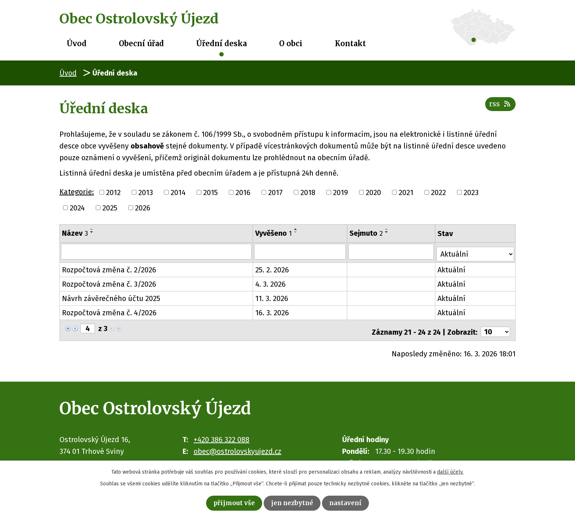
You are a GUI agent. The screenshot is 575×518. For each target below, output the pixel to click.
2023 (471, 192)
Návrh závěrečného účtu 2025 (111, 296)
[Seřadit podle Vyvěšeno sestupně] (296, 232)
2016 (242, 192)
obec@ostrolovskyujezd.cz (237, 445)
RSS (499, 107)
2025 (109, 207)
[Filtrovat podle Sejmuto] (392, 251)
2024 (77, 207)
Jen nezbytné (293, 502)
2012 (113, 192)
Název (75, 233)
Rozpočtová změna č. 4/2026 (109, 310)
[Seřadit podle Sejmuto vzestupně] (388, 229)
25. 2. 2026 (272, 267)
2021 (406, 192)
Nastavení (352, 502)
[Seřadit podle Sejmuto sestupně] (388, 232)
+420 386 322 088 (221, 434)
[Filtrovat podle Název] (156, 251)
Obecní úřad (141, 43)
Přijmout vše (228, 502)
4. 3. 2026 (271, 282)
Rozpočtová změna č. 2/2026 (109, 267)
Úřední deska (221, 43)
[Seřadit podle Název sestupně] (92, 232)
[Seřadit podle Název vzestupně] (92, 229)
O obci (291, 43)
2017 (275, 192)
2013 (145, 192)
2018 (307, 192)
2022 (438, 192)
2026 (142, 207)
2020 (373, 192)
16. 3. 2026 (272, 310)
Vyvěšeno (274, 233)
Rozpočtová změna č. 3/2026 (109, 282)
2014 (178, 192)
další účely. (450, 470)
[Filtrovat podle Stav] (475, 251)
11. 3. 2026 (272, 296)
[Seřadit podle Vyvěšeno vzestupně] (296, 229)
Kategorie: (76, 191)
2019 (340, 192)
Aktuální (452, 267)
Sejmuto (367, 233)
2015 (210, 192)
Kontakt (350, 43)
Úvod (77, 43)
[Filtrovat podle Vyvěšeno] (300, 251)
